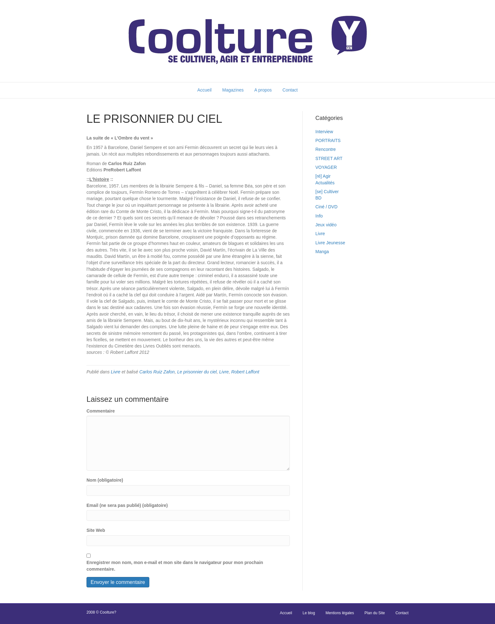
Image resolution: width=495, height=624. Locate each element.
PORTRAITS (328, 140)
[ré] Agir (323, 176)
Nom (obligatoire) (104, 480)
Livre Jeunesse (330, 242)
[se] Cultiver (327, 191)
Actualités (325, 182)
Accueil (204, 89)
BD (318, 197)
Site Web (95, 530)
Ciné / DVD (326, 206)
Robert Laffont (245, 371)
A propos (263, 89)
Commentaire (100, 410)
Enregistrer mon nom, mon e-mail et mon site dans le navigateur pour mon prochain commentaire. (174, 565)
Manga (322, 251)
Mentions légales (339, 613)
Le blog (308, 613)
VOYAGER (326, 167)
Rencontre (325, 149)
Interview (324, 131)
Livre (115, 371)
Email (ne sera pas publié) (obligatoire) (127, 505)
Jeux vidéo (326, 224)
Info (319, 215)
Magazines (233, 89)
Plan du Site (375, 613)
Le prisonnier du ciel (197, 371)
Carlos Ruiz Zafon (157, 371)
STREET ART (329, 158)
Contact (290, 89)
